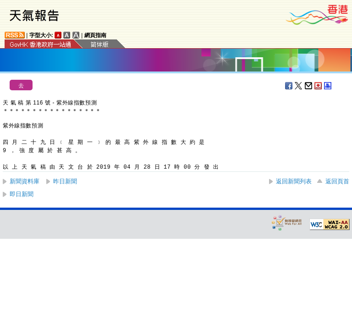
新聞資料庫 (24, 181)
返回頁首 (337, 181)
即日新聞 (21, 194)
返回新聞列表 (294, 181)
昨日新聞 (65, 181)
